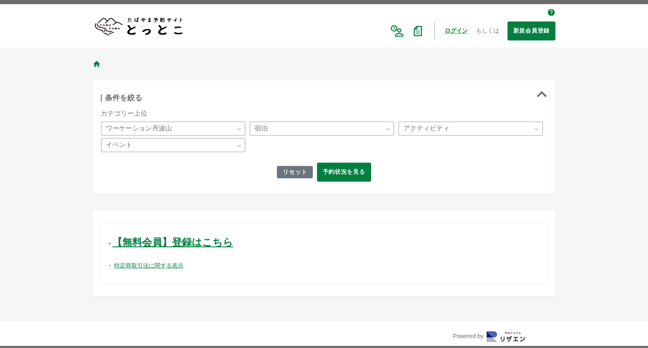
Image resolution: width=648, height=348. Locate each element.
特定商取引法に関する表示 (148, 265)
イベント (119, 144)
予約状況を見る (345, 171)
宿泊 (261, 128)
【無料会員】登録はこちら (172, 242)
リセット (294, 171)
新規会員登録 (531, 30)
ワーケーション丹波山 (139, 128)
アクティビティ (426, 128)
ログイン (456, 30)
